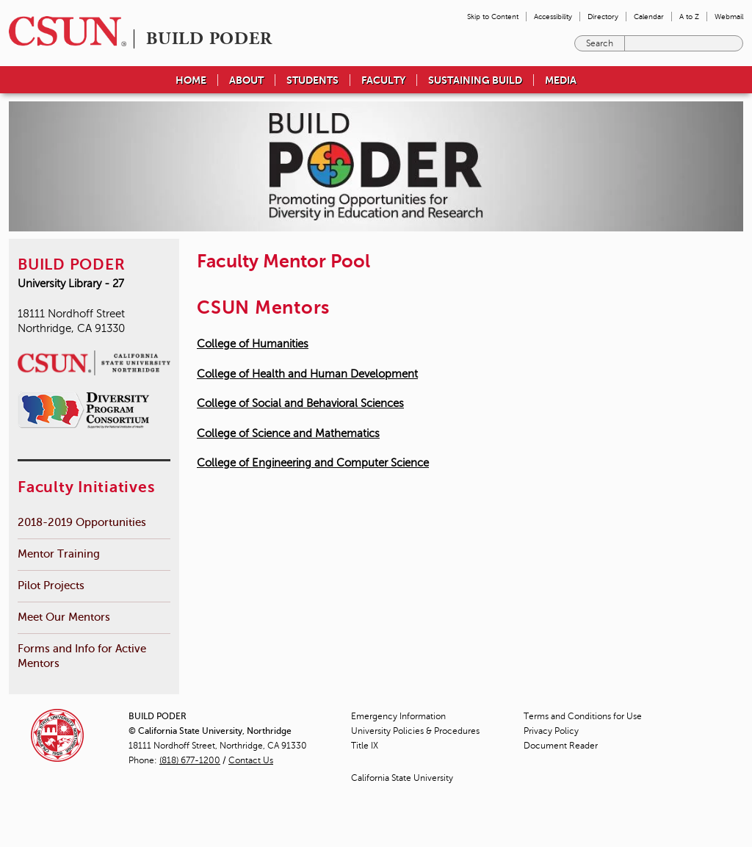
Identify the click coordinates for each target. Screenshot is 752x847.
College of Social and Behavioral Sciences (300, 403)
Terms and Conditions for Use (583, 716)
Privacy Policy (551, 731)
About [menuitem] (246, 80)
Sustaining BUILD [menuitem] (475, 80)
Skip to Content (492, 16)
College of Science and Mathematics (288, 433)
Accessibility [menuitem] (553, 16)
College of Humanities (252, 344)
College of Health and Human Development (307, 374)
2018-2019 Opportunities (82, 522)
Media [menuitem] (560, 80)
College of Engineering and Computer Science (313, 463)
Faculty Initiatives (86, 487)
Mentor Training (59, 553)
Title (364, 745)
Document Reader (561, 745)
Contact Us (250, 760)
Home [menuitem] (191, 80)
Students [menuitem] (312, 80)
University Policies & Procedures (415, 731)
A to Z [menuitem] (689, 16)
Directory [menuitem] (603, 16)
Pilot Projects (51, 585)
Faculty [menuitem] (383, 80)
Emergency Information (398, 716)
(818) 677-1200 (189, 760)
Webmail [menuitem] (729, 16)
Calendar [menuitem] (649, 16)
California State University (402, 778)
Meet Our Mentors (64, 616)
